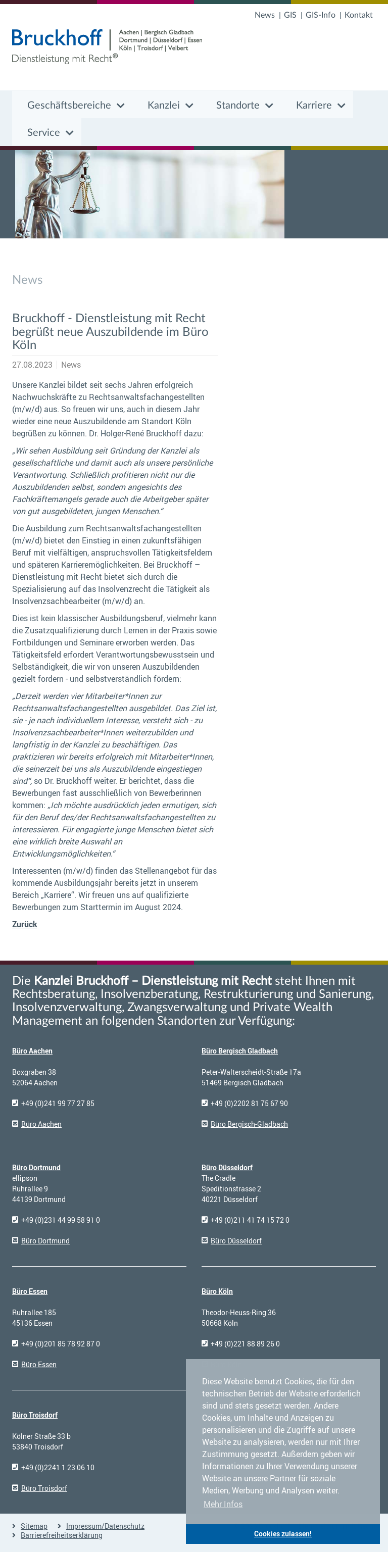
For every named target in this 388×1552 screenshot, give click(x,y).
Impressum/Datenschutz (105, 1526)
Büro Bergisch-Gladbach (249, 1124)
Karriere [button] (314, 106)
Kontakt (359, 15)
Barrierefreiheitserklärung (62, 1535)
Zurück (24, 924)
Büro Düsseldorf (227, 1167)
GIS (290, 15)
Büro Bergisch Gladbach (240, 1051)
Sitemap (34, 1526)
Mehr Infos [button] (223, 1504)
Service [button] (43, 133)
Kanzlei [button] (164, 106)
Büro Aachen (32, 1051)
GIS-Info (320, 15)
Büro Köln (217, 1291)
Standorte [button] (238, 106)
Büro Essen (29, 1291)
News (265, 15)
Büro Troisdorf (35, 1415)
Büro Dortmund (36, 1167)
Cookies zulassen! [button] (283, 1533)
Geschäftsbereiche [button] (69, 106)
